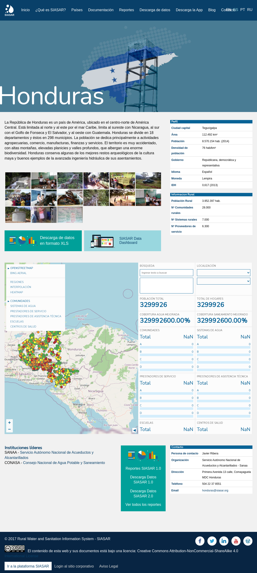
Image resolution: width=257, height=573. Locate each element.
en (228, 10)
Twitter (212, 542)
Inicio (25, 10)
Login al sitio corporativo (74, 566)
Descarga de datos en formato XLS (57, 240)
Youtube (236, 542)
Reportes (126, 10)
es (235, 10)
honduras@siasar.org (215, 490)
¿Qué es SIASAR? (50, 10)
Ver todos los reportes (143, 504)
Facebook (199, 542)
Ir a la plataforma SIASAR (28, 566)
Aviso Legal (108, 566)
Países (77, 10)
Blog (212, 10)
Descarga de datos (155, 10)
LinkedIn (223, 542)
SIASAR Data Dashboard (130, 241)
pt (242, 10)
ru (249, 10)
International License (21, 556)
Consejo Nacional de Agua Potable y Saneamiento (64, 463)
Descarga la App (189, 10)
